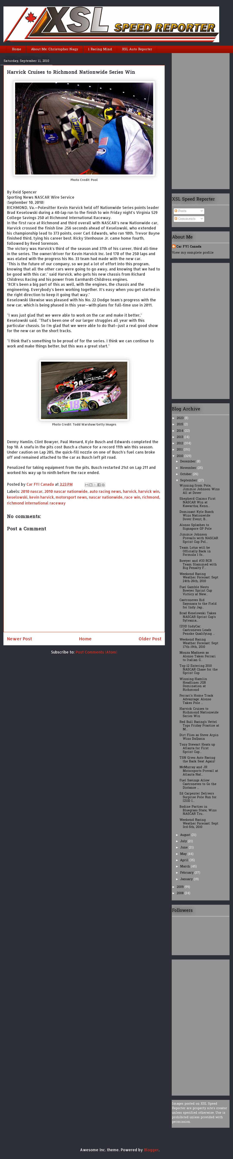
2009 (181, 887)
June (184, 847)
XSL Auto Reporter (137, 49)
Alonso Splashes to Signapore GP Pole (195, 527)
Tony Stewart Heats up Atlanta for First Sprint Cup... (197, 748)
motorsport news (71, 497)
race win (132, 497)
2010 (180, 456)
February (187, 873)
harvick (129, 491)
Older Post (150, 638)
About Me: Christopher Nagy (54, 49)
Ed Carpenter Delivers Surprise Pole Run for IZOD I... (198, 797)
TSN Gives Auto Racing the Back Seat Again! (197, 760)
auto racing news (105, 491)
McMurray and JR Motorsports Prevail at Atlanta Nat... (198, 771)
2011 (180, 450)
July (184, 841)
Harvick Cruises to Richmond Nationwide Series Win (199, 713)
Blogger (151, 1149)
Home (16, 49)
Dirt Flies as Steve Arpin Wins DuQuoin (199, 737)
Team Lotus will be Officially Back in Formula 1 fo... (195, 552)
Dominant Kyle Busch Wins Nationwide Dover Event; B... (196, 516)
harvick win (148, 491)
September (189, 480)
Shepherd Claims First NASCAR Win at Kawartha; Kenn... (197, 503)
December (188, 461)
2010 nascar (32, 491)
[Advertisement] (187, 119)
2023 (181, 418)
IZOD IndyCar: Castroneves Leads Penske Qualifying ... (197, 630)
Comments (185, 219)
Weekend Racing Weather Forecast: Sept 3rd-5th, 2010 (198, 824)
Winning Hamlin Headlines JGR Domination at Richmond (193, 684)
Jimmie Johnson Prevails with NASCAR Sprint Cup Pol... (198, 538)
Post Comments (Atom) (96, 652)
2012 (180, 443)
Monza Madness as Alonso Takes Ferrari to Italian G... (197, 657)
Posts (180, 211)
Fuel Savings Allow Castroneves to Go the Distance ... (197, 784)
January (187, 879)
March (185, 866)
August (185, 835)
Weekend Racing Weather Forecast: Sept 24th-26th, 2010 (198, 578)
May (184, 854)
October (186, 474)
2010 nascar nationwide (66, 491)
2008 (181, 893)
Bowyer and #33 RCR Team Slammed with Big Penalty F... (198, 565)
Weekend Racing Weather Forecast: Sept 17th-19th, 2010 (198, 643)
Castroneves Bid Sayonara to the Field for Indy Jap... (198, 604)
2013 (180, 437)
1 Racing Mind (100, 49)
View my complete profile (193, 253)
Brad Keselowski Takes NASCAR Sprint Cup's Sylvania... (197, 617)
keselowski (17, 497)
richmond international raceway (36, 503)
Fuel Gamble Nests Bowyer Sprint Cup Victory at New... (195, 591)
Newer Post (19, 638)
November (188, 468)
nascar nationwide (106, 497)
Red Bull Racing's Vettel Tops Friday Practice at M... (199, 726)
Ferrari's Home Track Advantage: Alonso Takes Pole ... (196, 699)
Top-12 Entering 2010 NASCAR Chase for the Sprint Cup (198, 670)
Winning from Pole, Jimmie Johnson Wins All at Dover (199, 489)
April (184, 860)
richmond (150, 497)
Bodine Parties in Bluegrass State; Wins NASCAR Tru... (198, 811)
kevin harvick (41, 497)
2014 (180, 431)
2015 (180, 424)
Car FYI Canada (41, 484)
